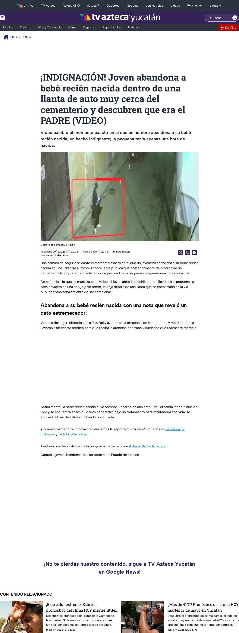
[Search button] (234, 17)
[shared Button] (187, 252)
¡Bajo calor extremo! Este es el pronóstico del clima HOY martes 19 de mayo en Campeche (80, 607)
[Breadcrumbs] (7, 37)
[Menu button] (17, 17)
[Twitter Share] (180, 252)
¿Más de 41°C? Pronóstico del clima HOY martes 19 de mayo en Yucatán (203, 607)
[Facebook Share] (194, 252)
